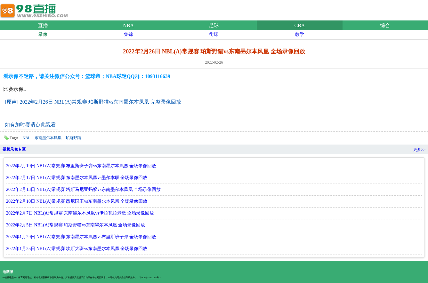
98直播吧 (35, 9)
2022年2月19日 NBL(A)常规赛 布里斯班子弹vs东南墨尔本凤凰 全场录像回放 (81, 165)
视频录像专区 (14, 149)
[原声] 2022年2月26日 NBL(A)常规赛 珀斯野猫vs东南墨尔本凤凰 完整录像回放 (93, 102)
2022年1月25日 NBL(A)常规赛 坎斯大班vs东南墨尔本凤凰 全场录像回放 (76, 248)
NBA (128, 25)
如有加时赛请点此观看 (30, 124)
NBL (26, 138)
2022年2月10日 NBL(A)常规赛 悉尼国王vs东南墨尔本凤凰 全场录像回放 (76, 201)
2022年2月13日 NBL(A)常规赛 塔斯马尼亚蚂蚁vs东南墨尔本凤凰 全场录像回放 (83, 189)
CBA (299, 25)
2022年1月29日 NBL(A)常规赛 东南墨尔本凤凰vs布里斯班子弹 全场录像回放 (81, 236)
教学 (299, 34)
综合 (385, 25)
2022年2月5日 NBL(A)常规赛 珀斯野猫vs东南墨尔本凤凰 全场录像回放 (75, 225)
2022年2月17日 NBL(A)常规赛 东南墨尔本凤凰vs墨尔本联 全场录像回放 (76, 177)
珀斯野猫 (73, 138)
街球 (213, 34)
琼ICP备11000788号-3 (150, 277)
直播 (43, 25)
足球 (214, 25)
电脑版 (8, 272)
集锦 (128, 34)
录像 (42, 34)
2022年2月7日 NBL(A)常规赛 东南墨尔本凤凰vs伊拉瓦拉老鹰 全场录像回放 (80, 213)
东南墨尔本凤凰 (48, 138)
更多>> (419, 149)
